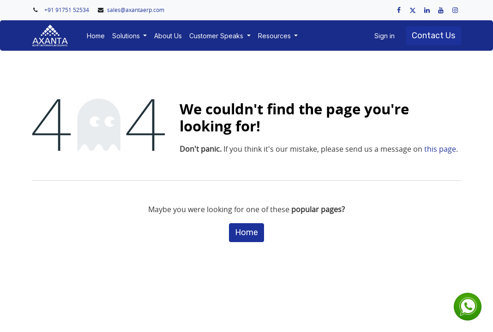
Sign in (384, 36)
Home (246, 232)
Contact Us (433, 35)
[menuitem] (95, 35)
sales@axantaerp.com (135, 10)
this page (440, 149)
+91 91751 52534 (67, 10)
